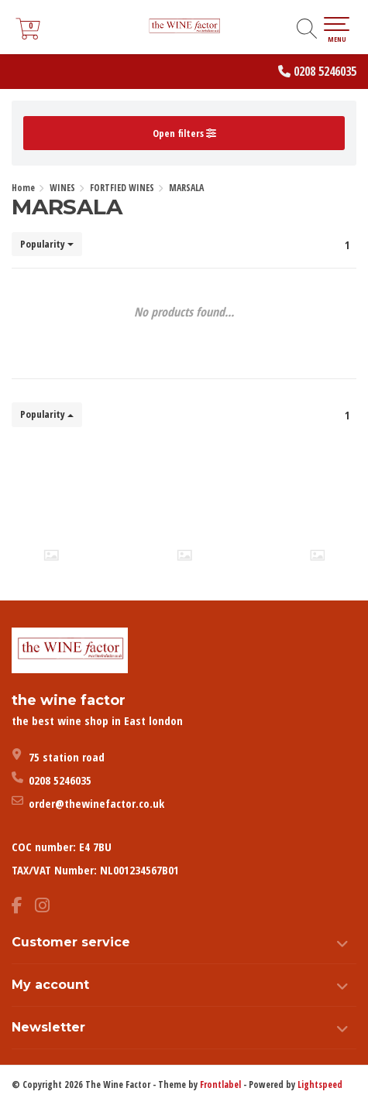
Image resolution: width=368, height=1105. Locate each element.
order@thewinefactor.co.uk (96, 803)
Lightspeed (319, 1084)
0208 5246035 (325, 71)
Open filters (184, 133)
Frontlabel (220, 1084)
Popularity (47, 244)
